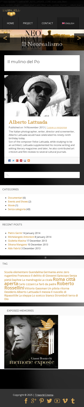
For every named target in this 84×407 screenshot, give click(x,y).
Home (10, 23)
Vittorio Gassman (36, 288)
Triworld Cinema (44, 395)
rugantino (10, 275)
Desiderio (10, 292)
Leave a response (57, 127)
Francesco (24, 275)
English (68, 23)
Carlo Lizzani (27, 284)
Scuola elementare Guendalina (23, 272)
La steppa (25, 295)
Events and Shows (18, 201)
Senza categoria (17, 209)
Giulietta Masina (17, 240)
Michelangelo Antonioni (21, 237)
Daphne (16, 280)
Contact (47, 23)
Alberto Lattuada (28, 122)
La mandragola (31, 280)
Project (28, 23)
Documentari (15, 197)
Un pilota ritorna (58, 288)
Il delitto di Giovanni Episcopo (50, 275)
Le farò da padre (45, 284)
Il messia (44, 292)
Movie (11, 205)
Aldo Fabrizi (14, 248)
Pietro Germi (15, 233)
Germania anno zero (56, 272)
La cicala (46, 280)
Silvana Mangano (17, 244)
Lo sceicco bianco (43, 295)
